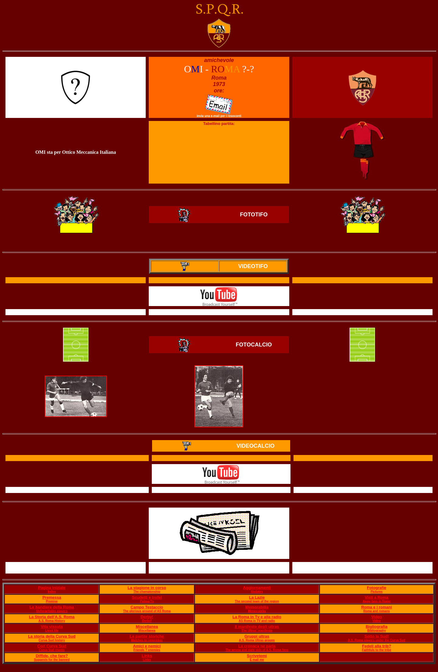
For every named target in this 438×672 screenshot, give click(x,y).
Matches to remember (146, 640)
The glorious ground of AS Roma (147, 611)
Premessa (51, 597)
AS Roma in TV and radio (257, 620)
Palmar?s (147, 601)
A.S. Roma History (52, 620)
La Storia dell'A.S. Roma (52, 617)
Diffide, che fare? (52, 655)
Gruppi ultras (257, 636)
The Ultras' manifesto (257, 630)
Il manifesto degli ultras (257, 626)
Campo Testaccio (146, 607)
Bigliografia (377, 626)
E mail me (257, 659)
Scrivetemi (257, 655)
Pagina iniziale (51, 587)
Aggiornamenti (257, 587)
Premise (52, 601)
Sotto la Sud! (376, 636)
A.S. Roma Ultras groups (257, 640)
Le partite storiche (147, 636)
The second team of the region (257, 601)
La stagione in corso (146, 587)
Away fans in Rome (377, 601)
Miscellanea (147, 626)
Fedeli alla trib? (376, 646)
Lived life (51, 630)
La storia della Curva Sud (51, 636)
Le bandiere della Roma (52, 607)
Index (52, 591)
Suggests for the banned (52, 659)
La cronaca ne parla (256, 646)
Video (376, 617)
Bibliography (376, 630)
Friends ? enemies (147, 650)
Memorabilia (257, 607)
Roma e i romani (376, 607)
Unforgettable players (52, 611)
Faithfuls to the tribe (376, 650)
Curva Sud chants (52, 650)
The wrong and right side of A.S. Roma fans (256, 650)
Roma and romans (376, 611)
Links (147, 655)
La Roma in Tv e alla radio (256, 617)
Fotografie (376, 587)
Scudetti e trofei (147, 597)
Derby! (147, 617)
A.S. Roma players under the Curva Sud (376, 640)
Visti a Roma (376, 597)
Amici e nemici (147, 646)
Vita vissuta (52, 626)
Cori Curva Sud (51, 646)
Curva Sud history (52, 640)
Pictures (376, 591)
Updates (257, 591)
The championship (147, 591)
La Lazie (257, 597)
